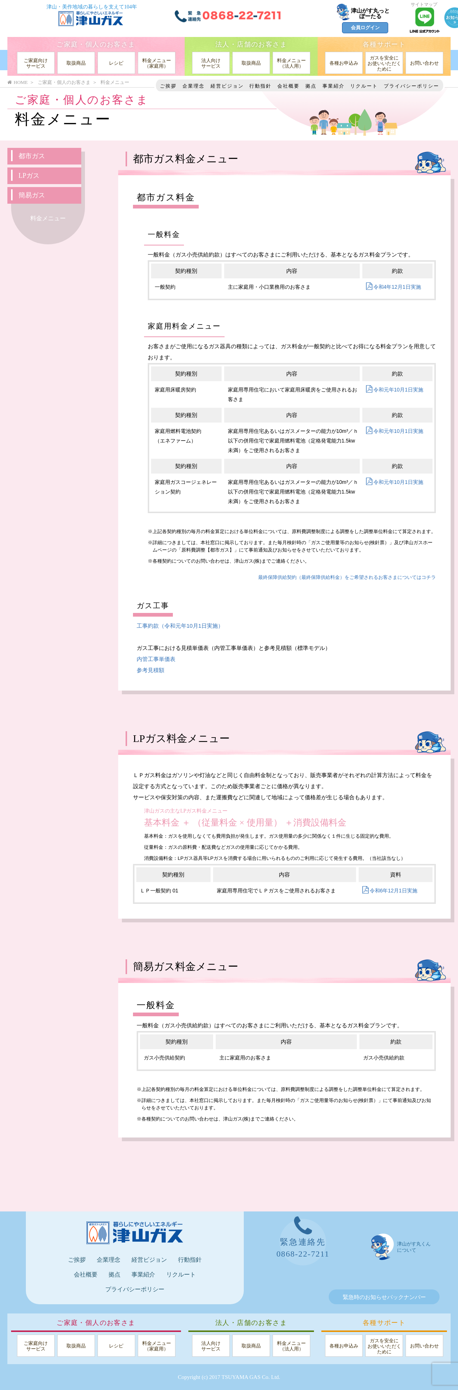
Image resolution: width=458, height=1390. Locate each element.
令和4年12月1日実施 (393, 287)
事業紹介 (333, 86)
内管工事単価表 (156, 659)
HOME (17, 82)
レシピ (116, 63)
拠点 (311, 86)
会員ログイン (365, 27)
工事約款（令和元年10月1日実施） (180, 626)
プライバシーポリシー (411, 86)
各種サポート (384, 44)
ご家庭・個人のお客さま (96, 44)
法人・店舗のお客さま (251, 44)
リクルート (364, 86)
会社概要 (288, 86)
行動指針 (260, 86)
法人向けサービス (211, 63)
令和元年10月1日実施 (394, 390)
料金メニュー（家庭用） (156, 63)
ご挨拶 (168, 86)
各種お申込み (343, 63)
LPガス (29, 175)
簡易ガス (31, 195)
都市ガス (31, 156)
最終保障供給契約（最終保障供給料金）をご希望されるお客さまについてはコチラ (347, 577)
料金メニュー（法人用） (291, 63)
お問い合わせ (424, 63)
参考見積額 (150, 670)
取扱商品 (76, 63)
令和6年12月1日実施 (389, 891)
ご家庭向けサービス (36, 63)
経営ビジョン (227, 86)
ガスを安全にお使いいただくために (384, 63)
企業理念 (193, 86)
